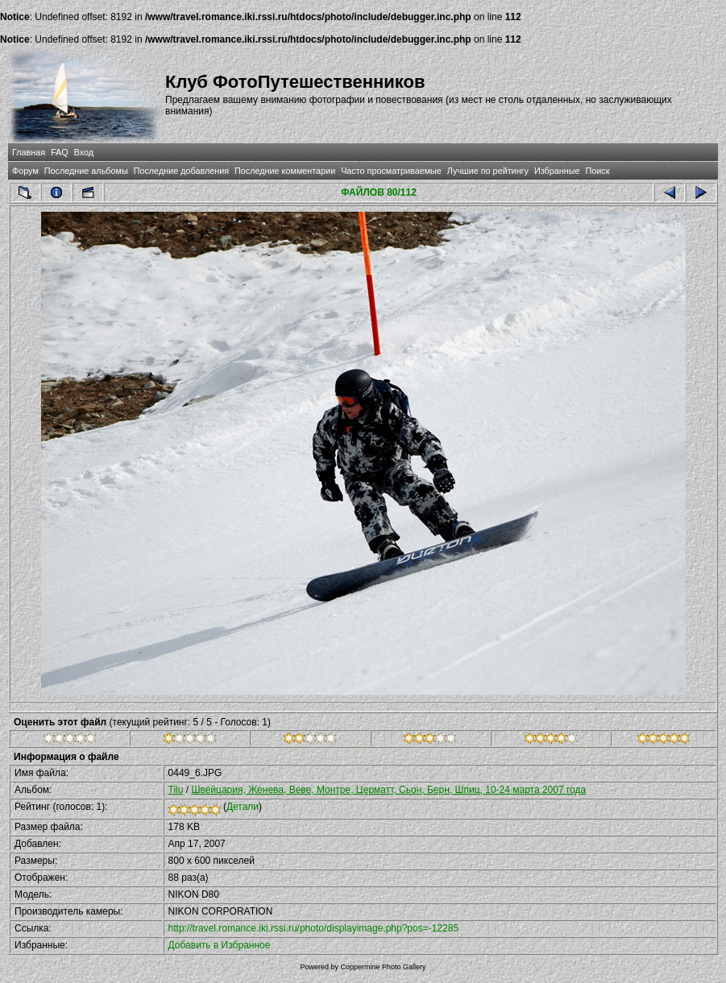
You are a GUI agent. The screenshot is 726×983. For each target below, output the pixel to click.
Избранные (556, 171)
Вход (83, 152)
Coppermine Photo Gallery (382, 967)
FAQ (59, 152)
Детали (242, 806)
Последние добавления (181, 171)
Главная (28, 152)
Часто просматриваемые (391, 171)
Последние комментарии (284, 171)
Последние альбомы (86, 171)
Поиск (597, 171)
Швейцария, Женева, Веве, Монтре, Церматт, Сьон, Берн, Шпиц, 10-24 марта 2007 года (388, 789)
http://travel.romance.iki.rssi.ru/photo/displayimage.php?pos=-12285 (313, 928)
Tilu (176, 789)
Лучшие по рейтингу (488, 171)
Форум (25, 171)
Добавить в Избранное (219, 945)
